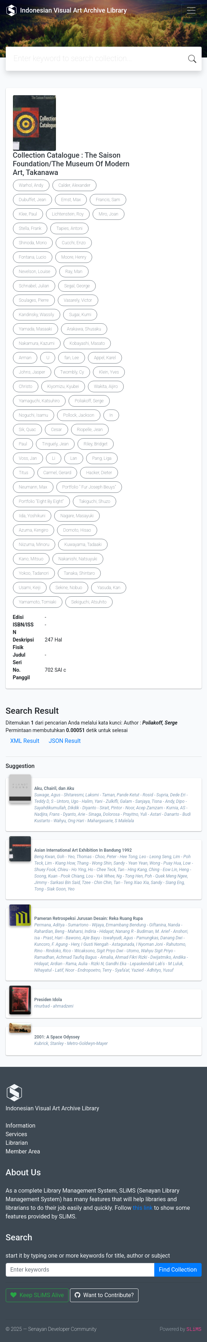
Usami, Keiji (30, 587)
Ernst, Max (71, 199)
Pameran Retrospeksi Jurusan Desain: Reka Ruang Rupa (88, 918)
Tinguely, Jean (55, 443)
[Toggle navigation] (191, 10)
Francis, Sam (108, 199)
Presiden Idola (48, 999)
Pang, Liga (102, 458)
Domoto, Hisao (77, 530)
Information (21, 1125)
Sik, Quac (27, 429)
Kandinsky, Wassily (36, 314)
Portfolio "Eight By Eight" (41, 501)
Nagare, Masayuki (77, 515)
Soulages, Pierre (34, 300)
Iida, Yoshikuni (32, 515)
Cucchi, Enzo (74, 242)
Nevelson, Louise (34, 271)
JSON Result (65, 740)
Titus (23, 472)
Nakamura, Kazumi (37, 343)
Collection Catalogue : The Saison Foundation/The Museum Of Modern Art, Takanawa (71, 164)
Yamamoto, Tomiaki (37, 602)
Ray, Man (74, 271)
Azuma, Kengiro (33, 530)
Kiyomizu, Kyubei (63, 386)
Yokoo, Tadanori (34, 573)
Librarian (17, 1142)
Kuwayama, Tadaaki (83, 544)
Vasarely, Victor (78, 300)
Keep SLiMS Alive (37, 1295)
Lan (73, 458)
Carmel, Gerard (57, 472)
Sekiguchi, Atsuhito (89, 602)
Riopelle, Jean (90, 429)
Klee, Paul (28, 214)
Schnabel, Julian (34, 285)
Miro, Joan (108, 214)
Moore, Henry (73, 257)
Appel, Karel (105, 357)
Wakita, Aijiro (106, 386)
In (111, 415)
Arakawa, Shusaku (84, 329)
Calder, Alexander (74, 185)
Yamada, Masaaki (35, 329)
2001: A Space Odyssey (57, 1037)
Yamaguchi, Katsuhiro (39, 400)
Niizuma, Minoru (34, 544)
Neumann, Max (33, 487)
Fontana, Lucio (32, 257)
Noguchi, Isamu (33, 415)
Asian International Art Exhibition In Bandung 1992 (83, 850)
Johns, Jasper (32, 372)
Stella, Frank (30, 228)
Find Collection (178, 1269)
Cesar (56, 429)
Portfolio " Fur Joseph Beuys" (89, 487)
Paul (23, 443)
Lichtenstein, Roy (68, 214)
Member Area (23, 1151)
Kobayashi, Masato (87, 343)
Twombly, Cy (72, 372)
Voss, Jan (28, 458)
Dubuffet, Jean (32, 199)
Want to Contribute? (104, 1295)
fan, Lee (71, 357)
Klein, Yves (109, 372)
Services (16, 1134)
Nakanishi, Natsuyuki (77, 558)
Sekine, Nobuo (69, 587)
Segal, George (77, 285)
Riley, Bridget (95, 443)
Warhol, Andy (31, 185)
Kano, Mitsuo (31, 558)
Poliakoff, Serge (89, 400)
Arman (25, 357)
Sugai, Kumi (80, 314)
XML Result (24, 740)
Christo (25, 386)
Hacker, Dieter (99, 472)
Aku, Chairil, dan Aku (54, 788)
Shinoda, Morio (33, 242)
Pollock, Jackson (78, 415)
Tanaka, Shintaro (79, 573)
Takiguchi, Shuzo (94, 501)
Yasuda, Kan (108, 587)
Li (53, 458)
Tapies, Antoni (69, 228)
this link (142, 1207)
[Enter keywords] (80, 1270)
